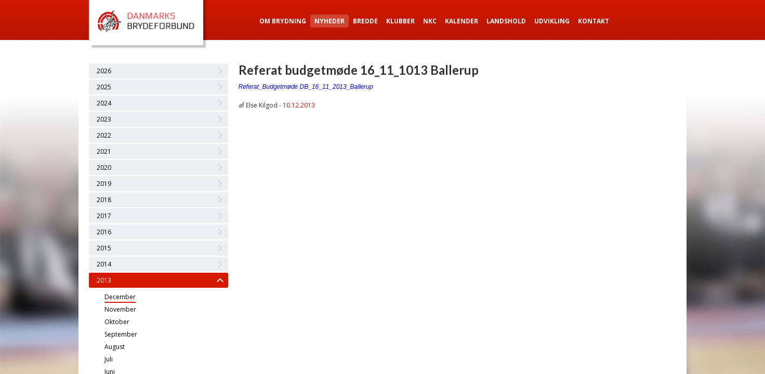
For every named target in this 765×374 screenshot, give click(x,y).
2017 (104, 215)
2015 (104, 248)
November (120, 309)
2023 (104, 119)
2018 (104, 199)
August (114, 346)
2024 (104, 103)
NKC (430, 21)
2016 (104, 232)
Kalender (461, 21)
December (120, 296)
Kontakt (593, 21)
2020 (104, 167)
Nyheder (329, 21)
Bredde (365, 21)
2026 (104, 70)
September (120, 334)
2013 (104, 280)
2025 (104, 87)
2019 (104, 183)
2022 (104, 135)
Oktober (116, 321)
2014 (104, 264)
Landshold (506, 21)
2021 (104, 151)
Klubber (400, 21)
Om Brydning (282, 21)
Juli (108, 359)
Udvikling (552, 21)
